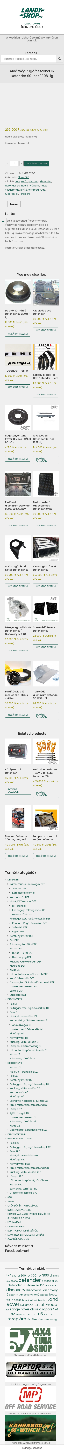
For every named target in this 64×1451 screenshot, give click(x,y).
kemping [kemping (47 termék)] (27, 1300)
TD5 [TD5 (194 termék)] (39, 1313)
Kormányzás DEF (19, 897)
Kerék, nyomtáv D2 (21, 1080)
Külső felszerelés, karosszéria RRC (29, 1168)
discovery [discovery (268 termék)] (15, 1290)
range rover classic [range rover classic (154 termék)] (25, 1309)
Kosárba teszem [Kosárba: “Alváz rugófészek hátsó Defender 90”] (18, 586)
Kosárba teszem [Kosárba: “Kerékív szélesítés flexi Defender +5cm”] (46, 394)
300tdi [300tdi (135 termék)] (47, 1275)
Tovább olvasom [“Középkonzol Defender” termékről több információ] (13, 790)
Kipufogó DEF (17, 965)
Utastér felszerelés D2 (23, 1117)
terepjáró (24, 194)
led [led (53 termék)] (22, 1305)
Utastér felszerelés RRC (23, 1192)
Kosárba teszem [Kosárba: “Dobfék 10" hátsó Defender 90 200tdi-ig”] (18, 333)
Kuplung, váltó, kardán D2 (25, 1088)
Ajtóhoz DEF (19, 888)
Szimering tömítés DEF (23, 944)
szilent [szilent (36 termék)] (27, 1314)
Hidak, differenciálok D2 (24, 1071)
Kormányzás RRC (20, 1164)
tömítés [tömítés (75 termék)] (32, 1319)
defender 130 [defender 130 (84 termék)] (35, 1285)
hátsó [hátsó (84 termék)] (18, 1300)
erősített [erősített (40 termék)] (44, 1294)
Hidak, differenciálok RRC (24, 1155)
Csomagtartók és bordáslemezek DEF (32, 982)
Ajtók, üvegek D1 (21, 1025)
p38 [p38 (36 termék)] (8, 1310)
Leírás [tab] (14, 204)
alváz (24, 181)
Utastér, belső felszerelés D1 (26, 1029)
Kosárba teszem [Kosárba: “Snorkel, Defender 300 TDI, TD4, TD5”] (18, 856)
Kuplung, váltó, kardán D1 (24, 1042)
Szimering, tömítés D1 (22, 1058)
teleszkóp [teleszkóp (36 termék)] (48, 1314)
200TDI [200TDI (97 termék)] (25, 1275)
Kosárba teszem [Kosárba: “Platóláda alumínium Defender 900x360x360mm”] (18, 525)
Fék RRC (14, 1143)
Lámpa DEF (16, 990)
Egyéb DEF (18, 931)
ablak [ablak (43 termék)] (56, 1275)
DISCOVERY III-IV (17, 1134)
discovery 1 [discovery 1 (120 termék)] (34, 1290)
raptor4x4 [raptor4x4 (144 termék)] (50, 1309)
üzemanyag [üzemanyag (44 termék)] (50, 1319)
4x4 (17, 181)
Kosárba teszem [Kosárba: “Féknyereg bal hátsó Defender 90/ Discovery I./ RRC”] (18, 650)
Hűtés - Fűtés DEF (22, 953)
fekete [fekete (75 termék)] (53, 1294)
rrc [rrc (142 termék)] (13, 1314)
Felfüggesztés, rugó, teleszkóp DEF (30, 918)
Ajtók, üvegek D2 (19, 1113)
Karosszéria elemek (23, 893)
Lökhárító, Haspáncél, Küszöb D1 (28, 1050)
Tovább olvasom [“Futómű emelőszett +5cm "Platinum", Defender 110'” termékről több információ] (41, 794)
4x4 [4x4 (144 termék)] (9, 1275)
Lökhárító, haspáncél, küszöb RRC (29, 1180)
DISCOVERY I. (15, 999)
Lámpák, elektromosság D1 (25, 1046)
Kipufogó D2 (17, 1096)
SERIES (11, 1201)
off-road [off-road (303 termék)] (48, 1304)
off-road (33, 189)
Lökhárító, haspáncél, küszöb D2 (29, 1101)
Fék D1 (13, 1004)
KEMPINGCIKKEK (16, 1226)
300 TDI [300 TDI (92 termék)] (36, 1276)
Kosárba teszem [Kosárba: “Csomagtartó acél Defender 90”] (46, 586)
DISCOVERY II (15, 1063)
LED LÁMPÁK (14, 1222)
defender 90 (12, 185)
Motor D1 (15, 1054)
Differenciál (19, 906)
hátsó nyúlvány (30, 185)
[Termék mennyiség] (14, 163)
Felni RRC (15, 1151)
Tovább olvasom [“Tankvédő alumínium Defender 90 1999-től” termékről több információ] (41, 716)
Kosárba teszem (37, 163)
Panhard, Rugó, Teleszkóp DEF (29, 923)
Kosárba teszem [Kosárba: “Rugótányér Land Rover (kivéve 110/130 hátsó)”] (18, 459)
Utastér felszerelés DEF (23, 986)
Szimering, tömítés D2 (23, 1121)
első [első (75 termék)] (36, 1294)
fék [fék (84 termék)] (8, 1300)
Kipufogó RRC (18, 1159)
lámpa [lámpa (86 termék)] (28, 1305)
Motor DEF (16, 948)
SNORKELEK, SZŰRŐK (19, 1218)
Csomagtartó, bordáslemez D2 (28, 1129)
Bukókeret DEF (18, 995)
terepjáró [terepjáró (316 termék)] (17, 1319)
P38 (10, 1197)
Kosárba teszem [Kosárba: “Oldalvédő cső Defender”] (46, 330)
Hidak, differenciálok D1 (23, 1016)
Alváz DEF (23, 177)
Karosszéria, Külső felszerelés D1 (28, 1020)
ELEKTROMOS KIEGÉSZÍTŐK (23, 1230)
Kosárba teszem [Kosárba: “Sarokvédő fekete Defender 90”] (46, 647)
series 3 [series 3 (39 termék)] (20, 1314)
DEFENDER (13, 879)
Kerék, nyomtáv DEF (21, 936)
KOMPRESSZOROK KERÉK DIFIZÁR (26, 1234)
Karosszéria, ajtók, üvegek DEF (27, 884)
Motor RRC (16, 1184)
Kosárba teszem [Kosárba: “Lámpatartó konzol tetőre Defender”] (46, 856)
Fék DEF (14, 940)
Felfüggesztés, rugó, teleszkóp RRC (30, 1147)
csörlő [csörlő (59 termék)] (14, 1281)
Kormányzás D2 (19, 1092)
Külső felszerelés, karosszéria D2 (28, 1105)
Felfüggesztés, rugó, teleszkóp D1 (29, 1008)
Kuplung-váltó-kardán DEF (25, 961)
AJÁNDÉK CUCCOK (18, 1239)
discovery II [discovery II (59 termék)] (26, 1294)
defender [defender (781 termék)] (29, 1280)
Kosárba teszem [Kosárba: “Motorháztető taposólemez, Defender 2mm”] (46, 525)
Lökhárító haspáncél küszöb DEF (29, 974)
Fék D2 (14, 1076)
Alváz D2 (15, 1125)
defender (45, 181)
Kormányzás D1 (19, 1038)
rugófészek (11, 194)
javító (23, 189)
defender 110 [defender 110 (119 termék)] (17, 1285)
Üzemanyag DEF (21, 957)
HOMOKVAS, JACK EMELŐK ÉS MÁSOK (29, 1214)
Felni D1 (14, 1012)
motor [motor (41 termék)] (37, 1305)
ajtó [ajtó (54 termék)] (8, 1281)
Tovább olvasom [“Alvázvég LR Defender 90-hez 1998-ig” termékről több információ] (41, 460)
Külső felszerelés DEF (22, 978)
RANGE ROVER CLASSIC (20, 1138)
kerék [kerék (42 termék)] (35, 1300)
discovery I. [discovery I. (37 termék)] (14, 1295)
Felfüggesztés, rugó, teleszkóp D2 (29, 1084)
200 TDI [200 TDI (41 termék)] (16, 1275)
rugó (42, 189)
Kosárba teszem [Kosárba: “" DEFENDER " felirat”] (18, 387)
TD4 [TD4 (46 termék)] (33, 1314)
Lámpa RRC (16, 1176)
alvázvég (34, 181)
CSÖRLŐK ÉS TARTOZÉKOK (23, 1205)
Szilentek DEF (19, 927)
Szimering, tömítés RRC (24, 1188)
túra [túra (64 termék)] (40, 1319)
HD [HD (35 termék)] (12, 1300)
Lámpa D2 (16, 1109)
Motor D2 (15, 1067)
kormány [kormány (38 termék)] (42, 1300)
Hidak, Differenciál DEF (23, 901)
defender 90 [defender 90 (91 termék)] (50, 1281)
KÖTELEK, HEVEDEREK (19, 1210)
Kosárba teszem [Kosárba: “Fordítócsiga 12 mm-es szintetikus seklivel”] (18, 715)
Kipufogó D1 (17, 1033)
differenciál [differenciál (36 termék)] (50, 1285)
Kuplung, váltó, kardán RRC (25, 1172)
